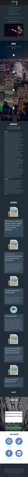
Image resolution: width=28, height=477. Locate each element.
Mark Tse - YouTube (19, 46)
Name (7, 407)
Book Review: (9, 222)
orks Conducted (17, 128)
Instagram (9, 441)
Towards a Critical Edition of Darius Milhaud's (14, 346)
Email (7, 410)
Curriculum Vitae (16, 127)
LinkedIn (19, 453)
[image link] (14, 304)
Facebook (9, 453)
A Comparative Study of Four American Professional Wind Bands (14, 255)
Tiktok (19, 441)
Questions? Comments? (10, 413)
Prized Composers (11, 311)
